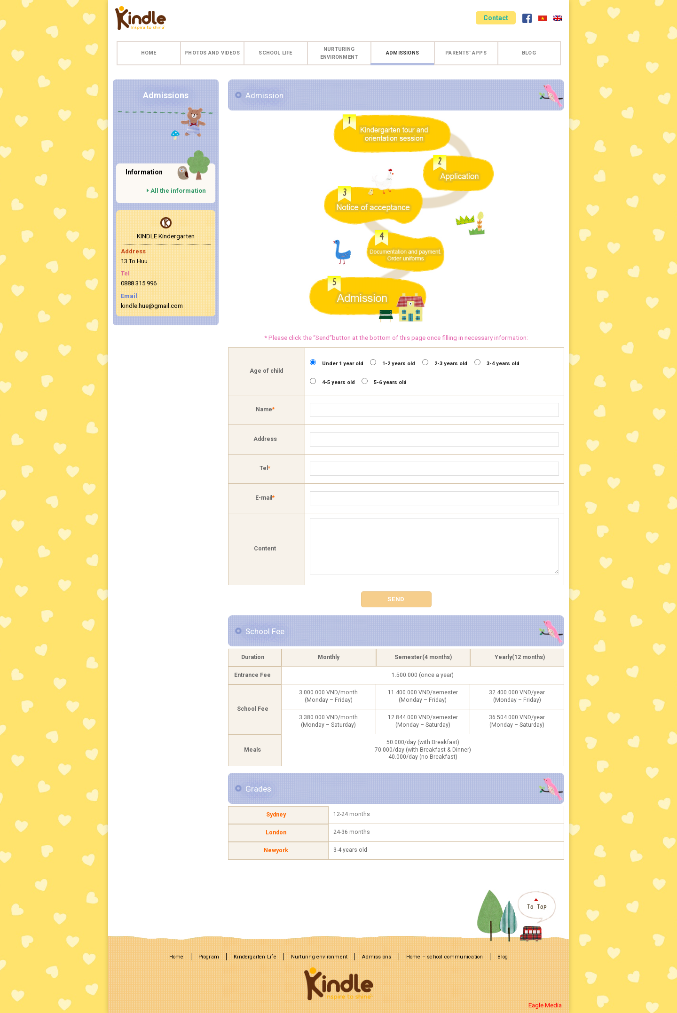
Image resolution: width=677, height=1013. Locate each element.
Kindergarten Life (255, 957)
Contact (495, 18)
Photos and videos (212, 53)
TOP (523, 915)
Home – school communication (444, 957)
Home (149, 53)
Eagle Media (545, 1005)
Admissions (402, 53)
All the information (176, 190)
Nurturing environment (339, 53)
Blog (529, 53)
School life (275, 53)
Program (209, 957)
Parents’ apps (466, 53)
